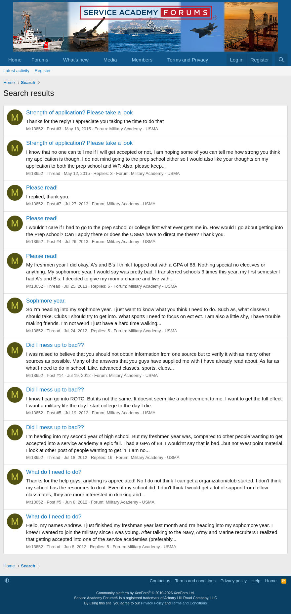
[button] (53, 60)
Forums (39, 59)
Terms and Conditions (189, 603)
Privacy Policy (152, 603)
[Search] (281, 60)
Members (142, 59)
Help (256, 580)
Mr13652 (34, 128)
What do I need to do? (53, 472)
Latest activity (16, 70)
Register (43, 70)
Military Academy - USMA (133, 128)
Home (14, 59)
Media (110, 59)
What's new (76, 59)
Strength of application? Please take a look (79, 112)
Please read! (42, 187)
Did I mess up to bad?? (55, 345)
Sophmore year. (46, 301)
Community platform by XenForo (145, 593)
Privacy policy (234, 580)
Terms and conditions (195, 580)
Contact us (160, 580)
